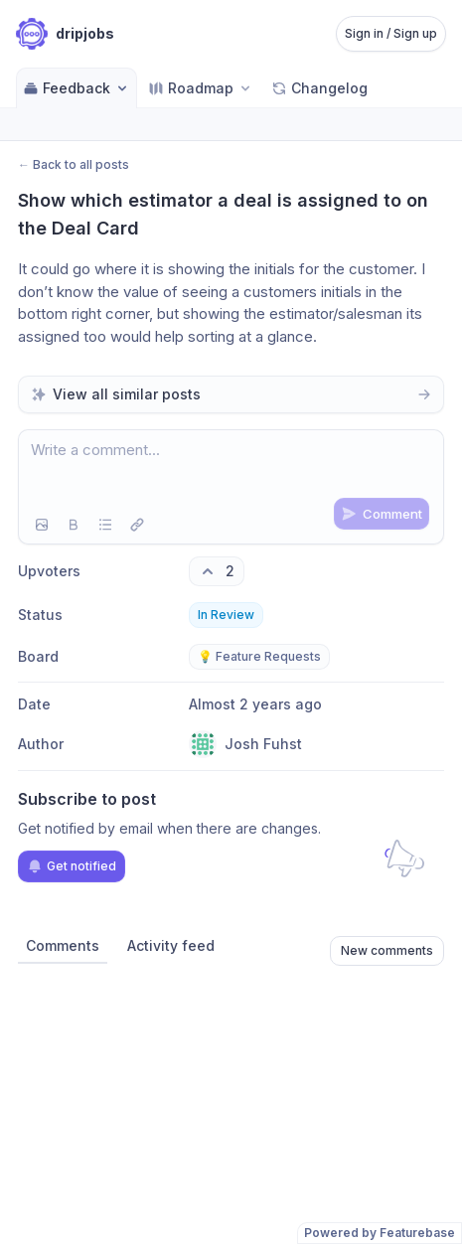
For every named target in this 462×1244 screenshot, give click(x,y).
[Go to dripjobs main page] (65, 34)
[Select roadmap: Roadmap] (200, 88)
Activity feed (171, 945)
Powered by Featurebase (379, 1232)
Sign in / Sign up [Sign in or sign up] (391, 33)
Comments (62, 945)
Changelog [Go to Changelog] (319, 87)
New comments (387, 950)
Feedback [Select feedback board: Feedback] (76, 87)
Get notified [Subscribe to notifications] (71, 866)
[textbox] (231, 468)
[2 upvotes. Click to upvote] (216, 571)
